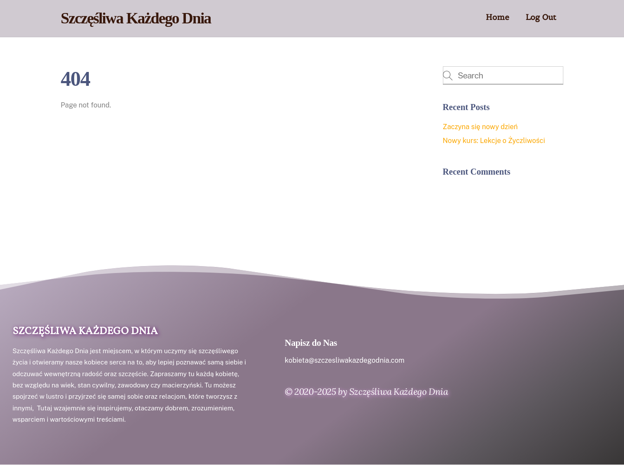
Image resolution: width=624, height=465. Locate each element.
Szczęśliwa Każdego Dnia (85, 331)
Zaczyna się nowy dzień (480, 127)
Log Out (541, 17)
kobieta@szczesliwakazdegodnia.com (344, 360)
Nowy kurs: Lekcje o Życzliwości (494, 141)
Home (497, 17)
